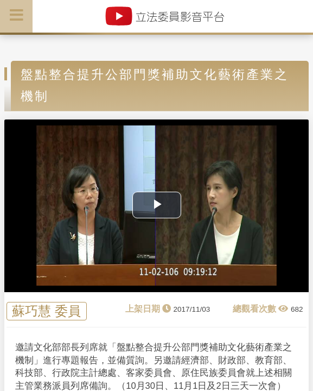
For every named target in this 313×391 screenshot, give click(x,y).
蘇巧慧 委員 (46, 311)
